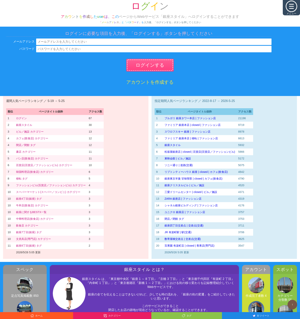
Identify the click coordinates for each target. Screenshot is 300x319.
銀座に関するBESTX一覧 (31, 212)
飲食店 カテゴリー (27, 225)
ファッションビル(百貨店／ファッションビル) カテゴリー (51, 185)
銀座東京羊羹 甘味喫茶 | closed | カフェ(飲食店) (194, 178)
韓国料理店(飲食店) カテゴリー (35, 171)
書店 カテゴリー (26, 151)
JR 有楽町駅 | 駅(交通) (178, 232)
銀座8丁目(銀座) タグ (29, 245)
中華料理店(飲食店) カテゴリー (35, 218)
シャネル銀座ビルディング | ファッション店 (191, 205)
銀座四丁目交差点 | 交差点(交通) (184, 225)
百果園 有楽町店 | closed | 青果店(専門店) (189, 245)
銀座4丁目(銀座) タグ (29, 198)
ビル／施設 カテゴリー (30, 131)
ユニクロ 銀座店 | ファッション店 (185, 212)
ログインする (150, 65)
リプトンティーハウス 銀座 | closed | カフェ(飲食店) (196, 171)
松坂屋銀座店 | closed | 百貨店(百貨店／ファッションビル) (200, 151)
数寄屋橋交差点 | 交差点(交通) (183, 238)
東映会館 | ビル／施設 (178, 158)
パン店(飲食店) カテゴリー (32, 158)
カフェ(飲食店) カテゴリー (32, 138)
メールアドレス (24, 41)
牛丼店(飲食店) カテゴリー (32, 205)
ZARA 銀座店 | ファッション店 (183, 198)
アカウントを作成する (150, 82)
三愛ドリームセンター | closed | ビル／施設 (191, 192)
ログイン (21, 118)
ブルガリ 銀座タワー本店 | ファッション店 (190, 118)
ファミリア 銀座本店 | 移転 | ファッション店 (191, 138)
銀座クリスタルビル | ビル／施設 (184, 185)
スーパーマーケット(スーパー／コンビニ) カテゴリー (48, 192)
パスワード (27, 48)
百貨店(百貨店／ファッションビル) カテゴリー (44, 165)
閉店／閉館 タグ (26, 145)
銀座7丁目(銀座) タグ (29, 232)
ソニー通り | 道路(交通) (179, 165)
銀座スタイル (24, 124)
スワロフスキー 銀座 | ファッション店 (187, 131)
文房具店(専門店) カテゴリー (33, 238)
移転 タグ (22, 178)
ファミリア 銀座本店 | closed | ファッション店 (193, 124)
